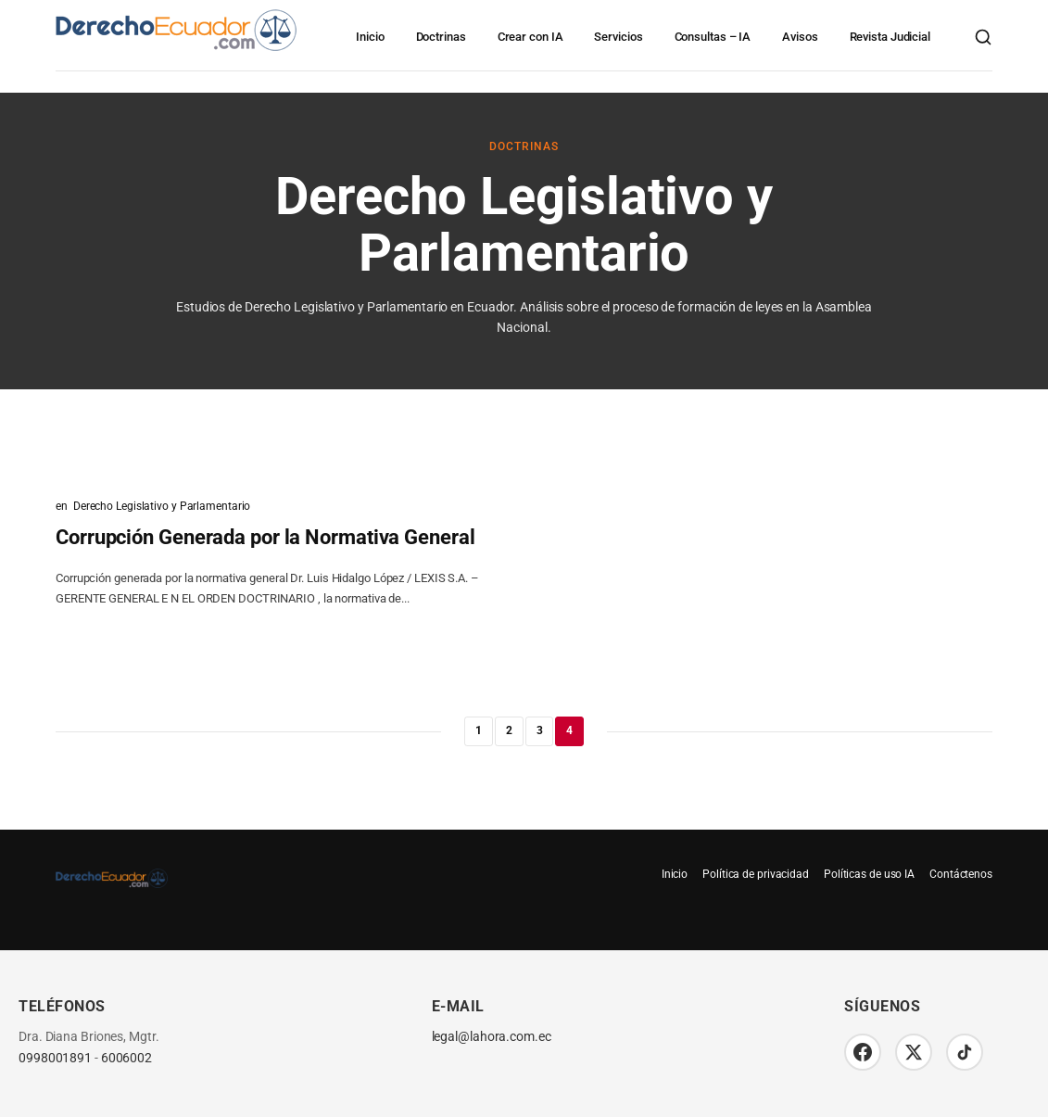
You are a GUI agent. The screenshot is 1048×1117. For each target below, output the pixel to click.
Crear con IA (530, 37)
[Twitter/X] (913, 1052)
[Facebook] (862, 1052)
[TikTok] (964, 1052)
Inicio (370, 37)
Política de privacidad (755, 874)
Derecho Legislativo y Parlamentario (162, 506)
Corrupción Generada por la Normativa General (265, 537)
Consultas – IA (713, 37)
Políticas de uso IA (869, 874)
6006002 (126, 1058)
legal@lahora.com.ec (491, 1037)
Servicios (618, 37)
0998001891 (55, 1058)
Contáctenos (960, 874)
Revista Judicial (890, 37)
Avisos (799, 37)
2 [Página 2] (509, 730)
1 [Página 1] (478, 730)
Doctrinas (441, 37)
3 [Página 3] (540, 730)
